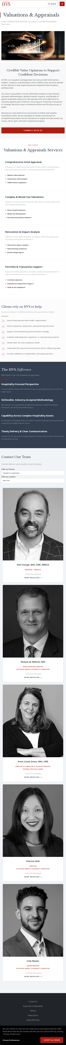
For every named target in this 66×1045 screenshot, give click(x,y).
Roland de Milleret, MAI (33, 662)
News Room (33, 1015)
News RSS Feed (33, 1020)
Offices (33, 1011)
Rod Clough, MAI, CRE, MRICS (33, 565)
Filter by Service (8, 469)
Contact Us (33, 1001)
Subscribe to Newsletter (33, 1006)
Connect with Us (33, 130)
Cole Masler (33, 961)
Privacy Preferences (11, 1042)
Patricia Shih (33, 861)
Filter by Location (8, 477)
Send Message (33, 578)
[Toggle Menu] (62, 4)
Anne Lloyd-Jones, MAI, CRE (33, 761)
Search (52, 4)
